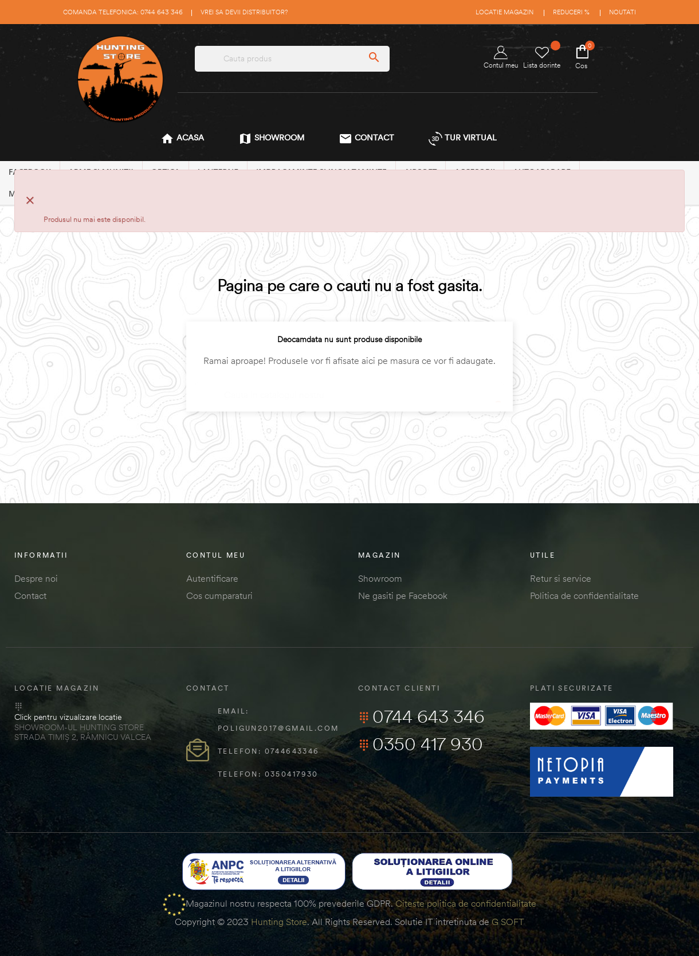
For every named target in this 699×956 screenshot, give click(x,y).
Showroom (380, 578)
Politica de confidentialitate (584, 595)
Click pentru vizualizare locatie (67, 717)
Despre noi (36, 578)
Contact (30, 595)
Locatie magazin (504, 12)
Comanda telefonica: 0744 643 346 (123, 12)
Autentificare (212, 578)
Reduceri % (571, 12)
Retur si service (560, 578)
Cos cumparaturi (219, 595)
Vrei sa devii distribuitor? (244, 12)
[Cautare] (349, 389)
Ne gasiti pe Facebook (402, 595)
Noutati (622, 12)
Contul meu (501, 57)
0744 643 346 (421, 716)
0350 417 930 (420, 744)
